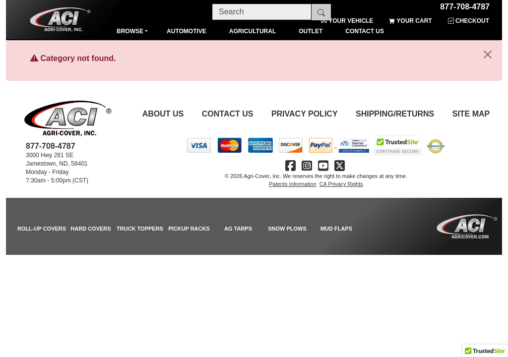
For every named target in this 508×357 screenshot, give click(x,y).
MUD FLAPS (336, 229)
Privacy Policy (304, 114)
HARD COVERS (90, 229)
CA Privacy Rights (341, 184)
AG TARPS (238, 229)
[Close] (488, 54)
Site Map (471, 114)
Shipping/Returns (395, 114)
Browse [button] (130, 31)
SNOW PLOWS (287, 229)
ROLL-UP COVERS (41, 229)
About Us (163, 114)
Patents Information (292, 184)
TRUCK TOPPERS (140, 229)
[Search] (262, 12)
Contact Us (228, 114)
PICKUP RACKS (189, 229)
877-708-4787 (465, 5)
